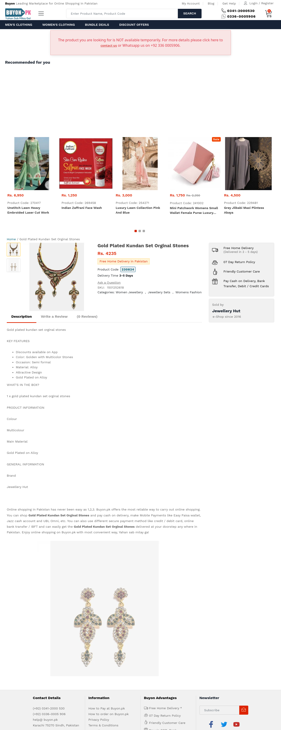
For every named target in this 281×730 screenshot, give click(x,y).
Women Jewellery (129, 292)
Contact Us (81, 616)
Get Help (229, 3)
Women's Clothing (58, 24)
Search (189, 13)
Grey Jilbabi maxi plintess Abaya (244, 210)
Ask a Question (109, 282)
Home (11, 239)
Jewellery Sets (159, 292)
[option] (57, 277)
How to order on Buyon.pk (108, 578)
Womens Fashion (188, 292)
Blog (211, 3)
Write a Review (54, 316)
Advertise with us (44, 616)
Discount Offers (134, 24)
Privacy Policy (98, 584)
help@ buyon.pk (45, 584)
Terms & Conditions (103, 590)
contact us (108, 45)
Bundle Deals (97, 24)
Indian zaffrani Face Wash (82, 208)
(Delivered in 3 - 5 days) (240, 252)
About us (23, 616)
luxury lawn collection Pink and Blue (138, 210)
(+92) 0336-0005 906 (49, 578)
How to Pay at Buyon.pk (106, 573)
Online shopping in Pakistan (28, 509)
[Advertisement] (140, 103)
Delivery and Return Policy (108, 601)
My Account (191, 3)
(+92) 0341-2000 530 (49, 573)
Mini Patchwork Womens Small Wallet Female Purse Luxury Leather (194, 210)
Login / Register (261, 3)
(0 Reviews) (87, 316)
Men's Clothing (18, 24)
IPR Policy (95, 595)
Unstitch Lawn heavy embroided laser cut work (28, 210)
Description (21, 316)
